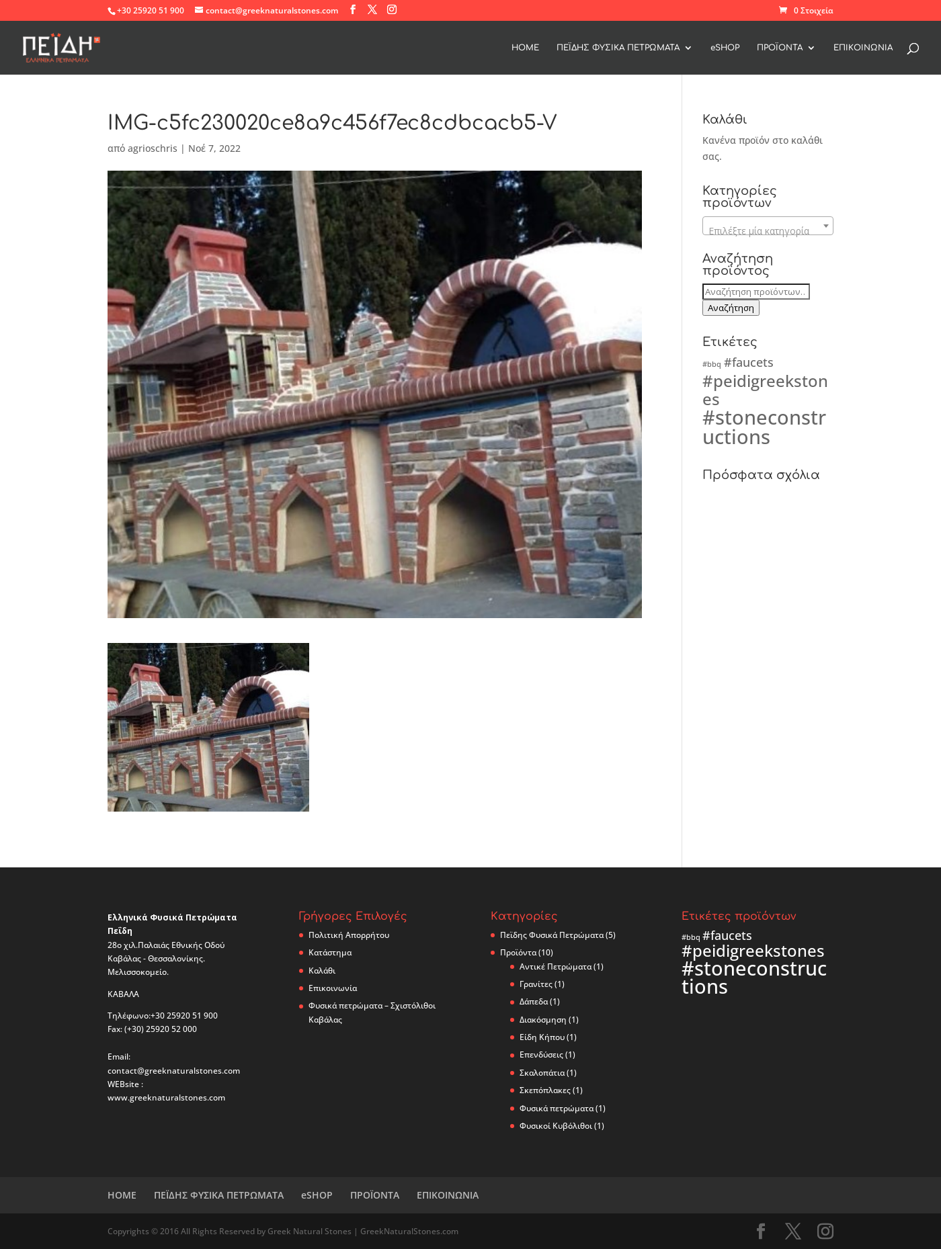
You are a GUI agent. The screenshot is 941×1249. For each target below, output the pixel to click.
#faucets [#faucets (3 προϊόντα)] (749, 362)
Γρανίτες (536, 984)
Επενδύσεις (541, 1054)
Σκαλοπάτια (542, 1072)
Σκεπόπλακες (545, 1090)
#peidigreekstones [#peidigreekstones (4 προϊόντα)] (765, 390)
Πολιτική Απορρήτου (349, 935)
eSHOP (724, 47)
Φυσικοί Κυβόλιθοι (556, 1125)
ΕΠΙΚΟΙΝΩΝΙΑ (863, 47)
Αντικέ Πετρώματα (555, 966)
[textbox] (768, 231)
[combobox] (767, 225)
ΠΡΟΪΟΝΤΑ (780, 47)
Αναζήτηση (731, 308)
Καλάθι (322, 970)
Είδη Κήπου (542, 1037)
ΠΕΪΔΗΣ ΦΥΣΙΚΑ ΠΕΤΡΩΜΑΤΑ (618, 47)
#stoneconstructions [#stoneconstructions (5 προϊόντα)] (764, 427)
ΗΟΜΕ (525, 47)
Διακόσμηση (543, 1019)
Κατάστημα (330, 952)
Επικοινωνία (333, 988)
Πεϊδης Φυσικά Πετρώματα (552, 935)
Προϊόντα (518, 952)
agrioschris (152, 148)
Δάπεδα (534, 1001)
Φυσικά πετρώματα (557, 1108)
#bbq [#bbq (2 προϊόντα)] (711, 364)
